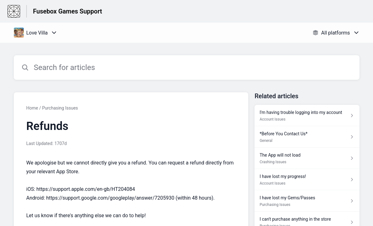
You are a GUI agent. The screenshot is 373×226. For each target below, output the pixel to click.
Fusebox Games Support (67, 11)
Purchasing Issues (60, 107)
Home (32, 107)
